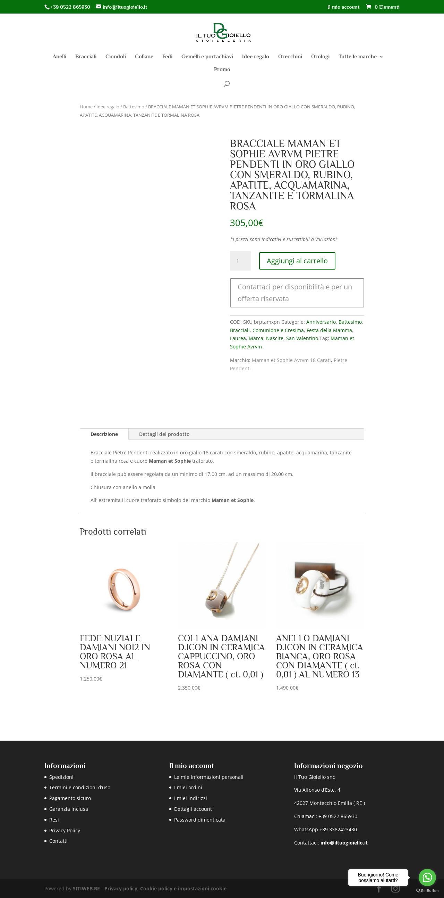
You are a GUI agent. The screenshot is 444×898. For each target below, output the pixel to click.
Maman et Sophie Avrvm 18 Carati (291, 360)
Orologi (320, 57)
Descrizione (104, 434)
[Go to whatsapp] (427, 877)
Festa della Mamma (329, 330)
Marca (256, 338)
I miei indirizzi (190, 798)
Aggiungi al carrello (297, 260)
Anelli (59, 57)
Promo (222, 70)
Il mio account (343, 7)
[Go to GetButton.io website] (427, 891)
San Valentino (302, 338)
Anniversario (321, 322)
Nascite (274, 338)
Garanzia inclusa (68, 809)
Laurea (238, 338)
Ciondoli (115, 57)
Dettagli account (193, 809)
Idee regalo (255, 57)
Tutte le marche (358, 57)
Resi (54, 819)
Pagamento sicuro (70, 798)
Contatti (58, 841)
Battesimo (133, 107)
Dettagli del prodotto (164, 434)
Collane (144, 57)
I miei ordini (188, 787)
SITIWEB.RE (86, 888)
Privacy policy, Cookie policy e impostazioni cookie (165, 888)
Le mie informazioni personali (209, 777)
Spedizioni (61, 777)
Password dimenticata (199, 819)
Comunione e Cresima (278, 330)
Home (86, 107)
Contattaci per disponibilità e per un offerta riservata (295, 292)
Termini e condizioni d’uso (79, 787)
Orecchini (290, 57)
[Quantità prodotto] (240, 261)
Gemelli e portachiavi (207, 57)
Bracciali (85, 57)
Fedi (167, 57)
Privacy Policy (64, 830)
